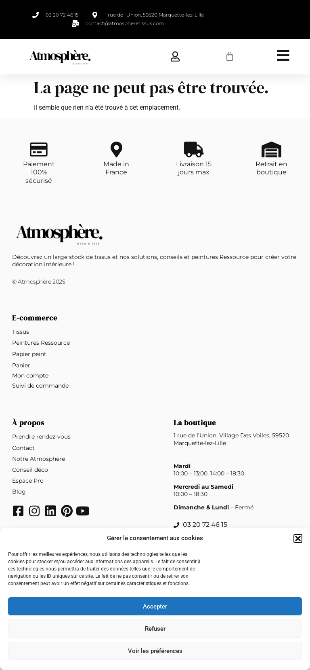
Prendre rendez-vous (41, 437)
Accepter (155, 606)
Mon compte (30, 376)
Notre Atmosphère (38, 459)
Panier (21, 365)
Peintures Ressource (41, 343)
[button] (298, 538)
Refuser (155, 628)
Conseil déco (30, 470)
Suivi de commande (40, 386)
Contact (23, 448)
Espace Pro (28, 481)
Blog (19, 492)
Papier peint (29, 354)
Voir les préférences (155, 651)
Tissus (20, 332)
